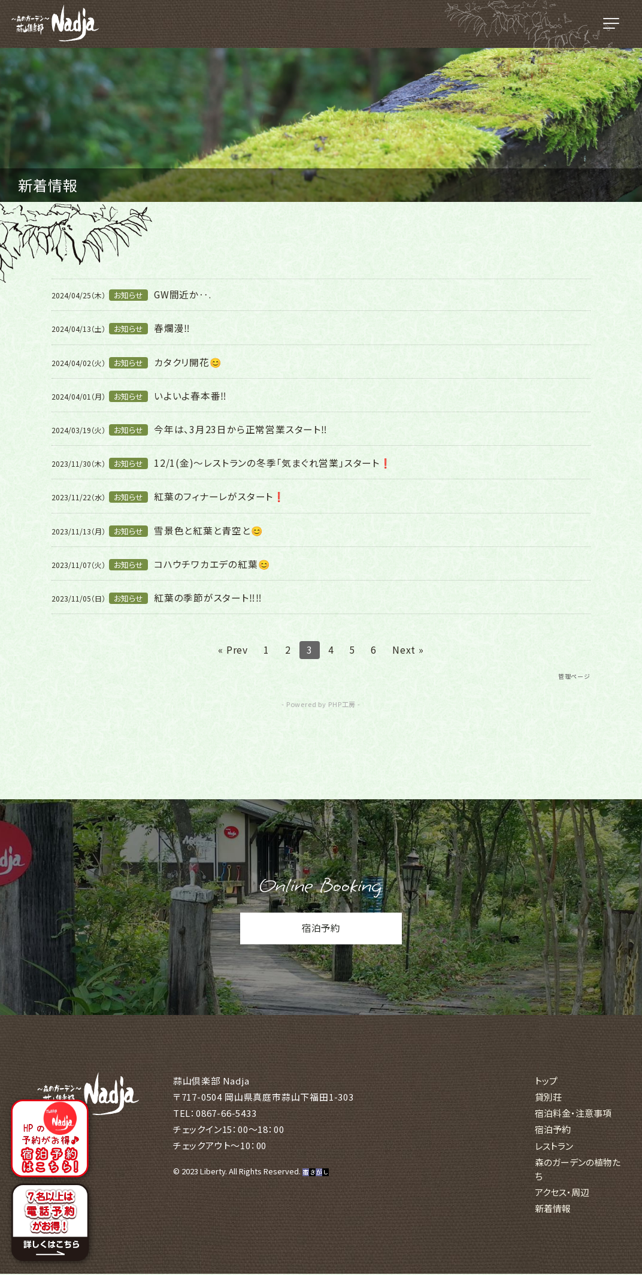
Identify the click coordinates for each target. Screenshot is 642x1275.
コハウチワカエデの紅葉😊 (212, 564)
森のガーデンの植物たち (577, 1169)
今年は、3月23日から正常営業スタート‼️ (241, 429)
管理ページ (574, 676)
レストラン (554, 1146)
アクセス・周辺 (562, 1192)
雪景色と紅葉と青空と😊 (209, 530)
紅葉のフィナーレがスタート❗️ (220, 496)
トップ (546, 1081)
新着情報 (553, 1209)
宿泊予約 (321, 930)
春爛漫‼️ (172, 328)
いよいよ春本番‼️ (190, 395)
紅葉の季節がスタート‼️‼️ (208, 597)
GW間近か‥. (183, 294)
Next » (408, 649)
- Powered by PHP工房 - (320, 704)
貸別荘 (548, 1097)
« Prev (233, 649)
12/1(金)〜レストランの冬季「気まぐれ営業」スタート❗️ (273, 462)
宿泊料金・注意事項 (573, 1114)
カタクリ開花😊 (188, 362)
